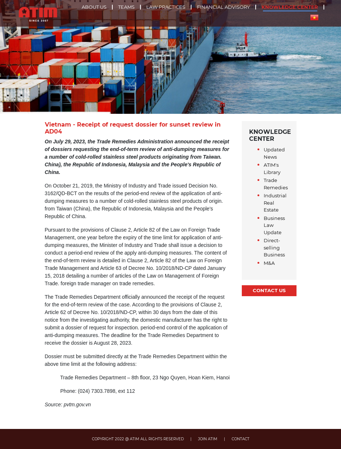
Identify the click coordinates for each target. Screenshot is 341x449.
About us (94, 7)
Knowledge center (289, 7)
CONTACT (240, 439)
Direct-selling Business (274, 247)
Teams (126, 7)
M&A (269, 263)
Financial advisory (223, 7)
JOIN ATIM (207, 439)
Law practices (165, 7)
